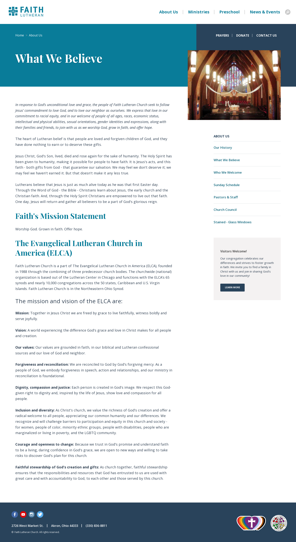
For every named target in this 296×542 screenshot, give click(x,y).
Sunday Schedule (227, 185)
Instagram (31, 514)
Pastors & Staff (226, 197)
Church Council (225, 209)
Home (19, 35)
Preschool (229, 12)
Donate (242, 35)
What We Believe (227, 160)
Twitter (40, 514)
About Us (168, 12)
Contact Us (266, 35)
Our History (223, 147)
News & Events (265, 12)
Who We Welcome (228, 172)
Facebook (14, 514)
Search (287, 12)
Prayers (222, 35)
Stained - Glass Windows (233, 222)
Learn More (232, 287)
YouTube (23, 514)
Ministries (198, 12)
